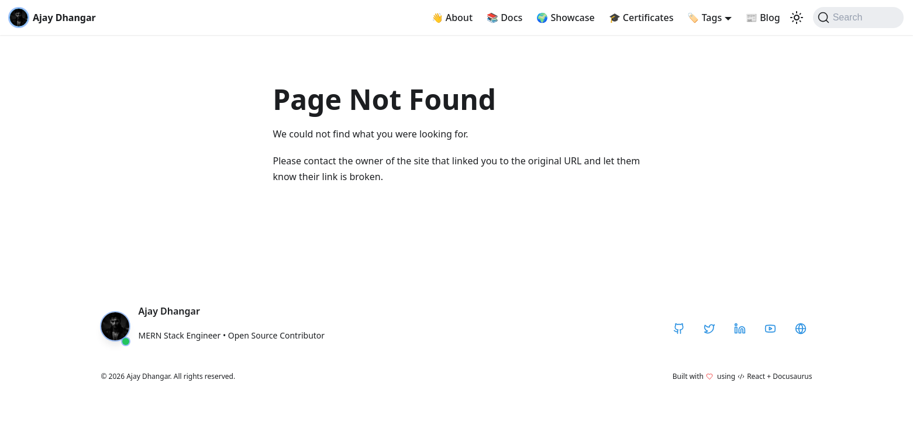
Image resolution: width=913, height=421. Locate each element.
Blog (763, 17)
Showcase (565, 17)
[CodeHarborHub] (800, 328)
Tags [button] (704, 17)
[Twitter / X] (709, 328)
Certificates (641, 17)
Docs (504, 17)
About (452, 17)
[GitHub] (679, 328)
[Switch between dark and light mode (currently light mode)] (796, 17)
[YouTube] (770, 328)
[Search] (858, 17)
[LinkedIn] (740, 328)
